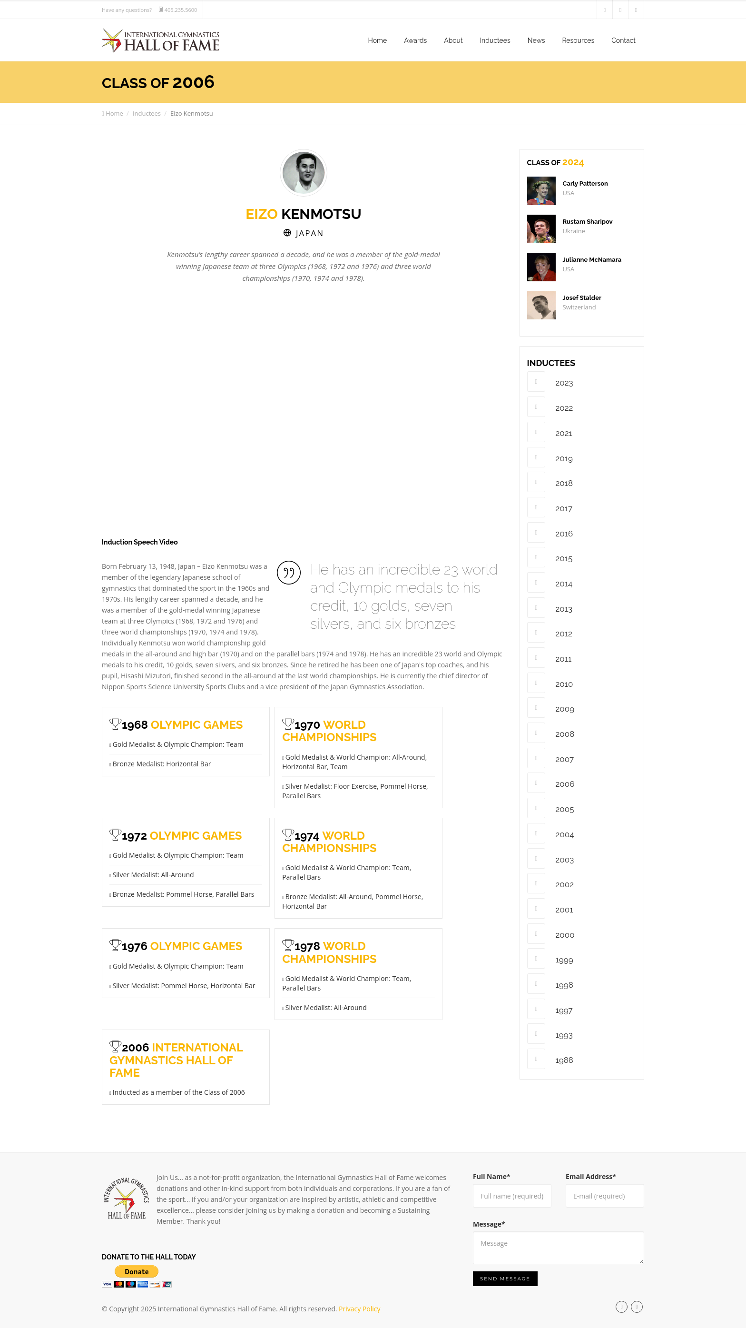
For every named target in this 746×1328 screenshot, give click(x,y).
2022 (550, 406)
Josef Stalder (582, 297)
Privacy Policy (359, 1308)
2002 (550, 883)
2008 (551, 733)
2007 (550, 758)
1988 (550, 1059)
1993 (550, 1033)
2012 (549, 632)
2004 (550, 833)
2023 (550, 381)
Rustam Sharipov (588, 221)
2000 (551, 933)
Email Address (591, 1176)
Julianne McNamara (592, 259)
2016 (550, 532)
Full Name (491, 1176)
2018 (550, 482)
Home (377, 40)
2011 (549, 657)
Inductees (495, 40)
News (536, 40)
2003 (550, 858)
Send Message (505, 1279)
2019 (550, 457)
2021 (549, 432)
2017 (550, 507)
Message (489, 1224)
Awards (415, 40)
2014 (550, 582)
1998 (550, 983)
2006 (551, 783)
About (453, 40)
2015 (550, 557)
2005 (550, 808)
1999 (550, 958)
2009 (551, 707)
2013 (550, 607)
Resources (578, 40)
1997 (550, 1009)
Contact (623, 40)
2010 (550, 683)
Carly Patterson (585, 183)
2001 (550, 908)
